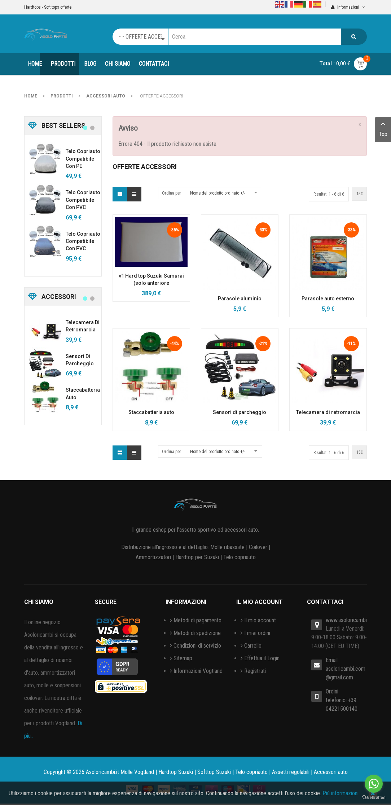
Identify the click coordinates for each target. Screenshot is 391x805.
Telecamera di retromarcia (328, 412)
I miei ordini (257, 633)
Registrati (255, 670)
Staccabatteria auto (151, 412)
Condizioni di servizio (197, 645)
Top (383, 128)
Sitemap (182, 658)
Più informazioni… (342, 793)
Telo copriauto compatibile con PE (83, 158)
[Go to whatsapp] (374, 784)
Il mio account (260, 620)
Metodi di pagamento (197, 620)
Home (30, 96)
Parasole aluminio (240, 298)
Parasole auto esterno (328, 298)
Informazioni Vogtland (198, 670)
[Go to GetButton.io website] (373, 797)
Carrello (253, 645)
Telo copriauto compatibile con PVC (83, 200)
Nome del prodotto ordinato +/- (217, 193)
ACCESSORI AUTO (105, 96)
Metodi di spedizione (197, 633)
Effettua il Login (262, 658)
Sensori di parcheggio (239, 412)
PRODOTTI (61, 96)
